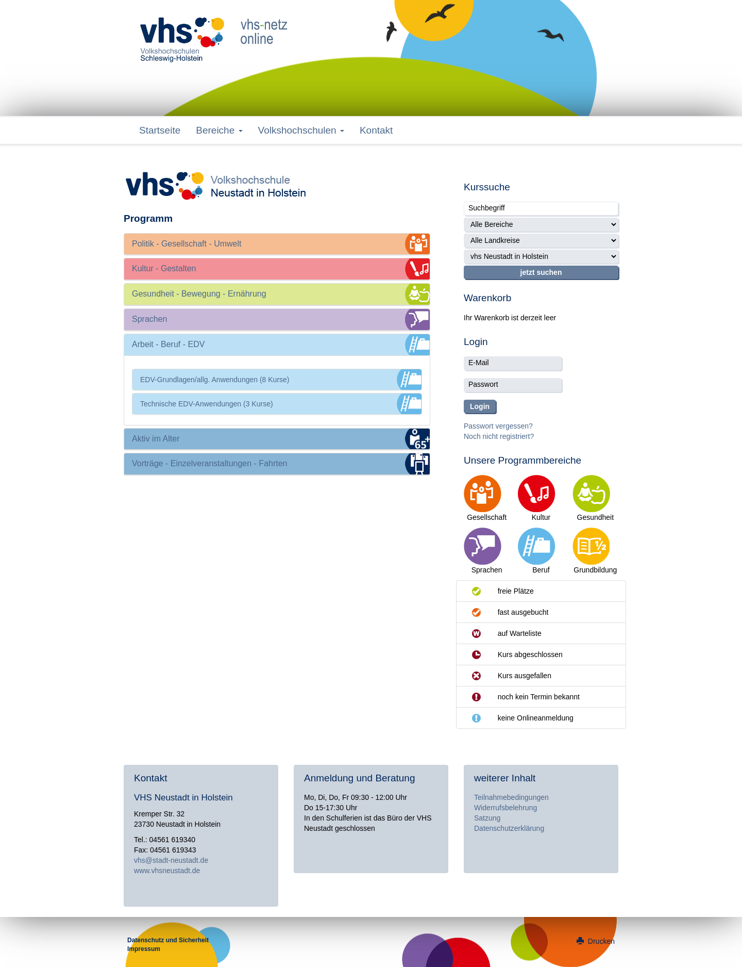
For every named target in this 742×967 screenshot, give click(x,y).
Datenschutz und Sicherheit (168, 940)
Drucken (596, 941)
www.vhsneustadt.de (167, 870)
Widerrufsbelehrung (505, 808)
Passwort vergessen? (498, 426)
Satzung (487, 818)
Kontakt (376, 130)
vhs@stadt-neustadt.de (171, 860)
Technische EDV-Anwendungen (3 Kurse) (206, 404)
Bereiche (219, 130)
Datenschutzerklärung (509, 828)
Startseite (159, 130)
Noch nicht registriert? (499, 436)
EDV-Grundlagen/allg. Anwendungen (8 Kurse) (215, 379)
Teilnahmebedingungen (511, 797)
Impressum (143, 949)
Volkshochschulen (301, 130)
